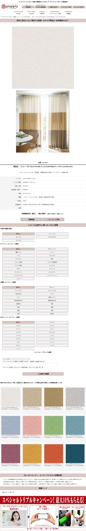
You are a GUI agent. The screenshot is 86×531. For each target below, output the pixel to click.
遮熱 (36, 269)
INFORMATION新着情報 (68, 12)
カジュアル (77, 244)
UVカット (22, 263)
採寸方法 (31, 507)
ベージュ (22, 285)
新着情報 (51, 507)
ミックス (49, 285)
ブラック (77, 281)
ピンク (49, 281)
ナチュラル (8, 248)
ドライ (77, 263)
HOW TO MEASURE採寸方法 (18, 12)
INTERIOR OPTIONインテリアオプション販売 (55, 12)
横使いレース (22, 266)
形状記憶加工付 (36, 266)
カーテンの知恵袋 (33, 520)
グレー (77, 278)
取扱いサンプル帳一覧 (8, 428)
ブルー (8, 285)
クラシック (22, 251)
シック (63, 244)
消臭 (50, 269)
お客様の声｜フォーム (34, 515)
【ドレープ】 (22, 233)
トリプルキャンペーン (70, 507)
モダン (8, 251)
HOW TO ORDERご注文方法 (31, 12)
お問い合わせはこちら (42, 472)
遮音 (77, 266)
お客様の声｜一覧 (33, 512)
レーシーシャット (77, 251)
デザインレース (22, 244)
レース (49, 244)
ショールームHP (52, 517)
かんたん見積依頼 (53, 515)
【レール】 (63, 233)
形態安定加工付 (50, 266)
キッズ (8, 254)
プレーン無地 (35, 248)
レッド (63, 285)
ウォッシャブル (50, 263)
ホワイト (36, 285)
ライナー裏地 (63, 248)
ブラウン (63, 281)
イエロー (36, 278)
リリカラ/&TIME (26, 16)
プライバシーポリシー (70, 520)
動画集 (66, 515)
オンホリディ (49, 251)
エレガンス (77, 248)
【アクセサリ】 (50, 233)
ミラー (8, 266)
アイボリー (22, 278)
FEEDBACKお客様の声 (42, 12)
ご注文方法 (31, 510)
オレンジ (49, 278)
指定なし (8, 233)
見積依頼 (31, 219)
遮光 (22, 248)
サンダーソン (35, 251)
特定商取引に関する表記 (71, 517)
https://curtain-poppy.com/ (18, 512)
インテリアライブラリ (34, 517)
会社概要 (67, 512)
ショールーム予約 (53, 219)
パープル (36, 281)
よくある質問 (68, 510)
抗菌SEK (63, 266)
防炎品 (77, 269)
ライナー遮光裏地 (49, 248)
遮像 (22, 269)
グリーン (63, 278)
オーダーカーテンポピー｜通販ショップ (10, 16)
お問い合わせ (52, 510)
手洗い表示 (63, 263)
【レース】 (36, 233)
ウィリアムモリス (63, 251)
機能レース (36, 244)
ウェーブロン (35, 263)
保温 (63, 269)
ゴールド (8, 281)
